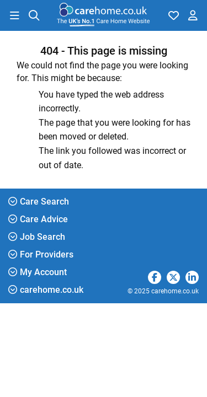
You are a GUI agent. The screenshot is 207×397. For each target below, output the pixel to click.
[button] (14, 15)
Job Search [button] (36, 237)
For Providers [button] (40, 254)
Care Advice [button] (38, 219)
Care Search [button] (38, 201)
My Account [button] (37, 272)
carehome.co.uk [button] (45, 290)
